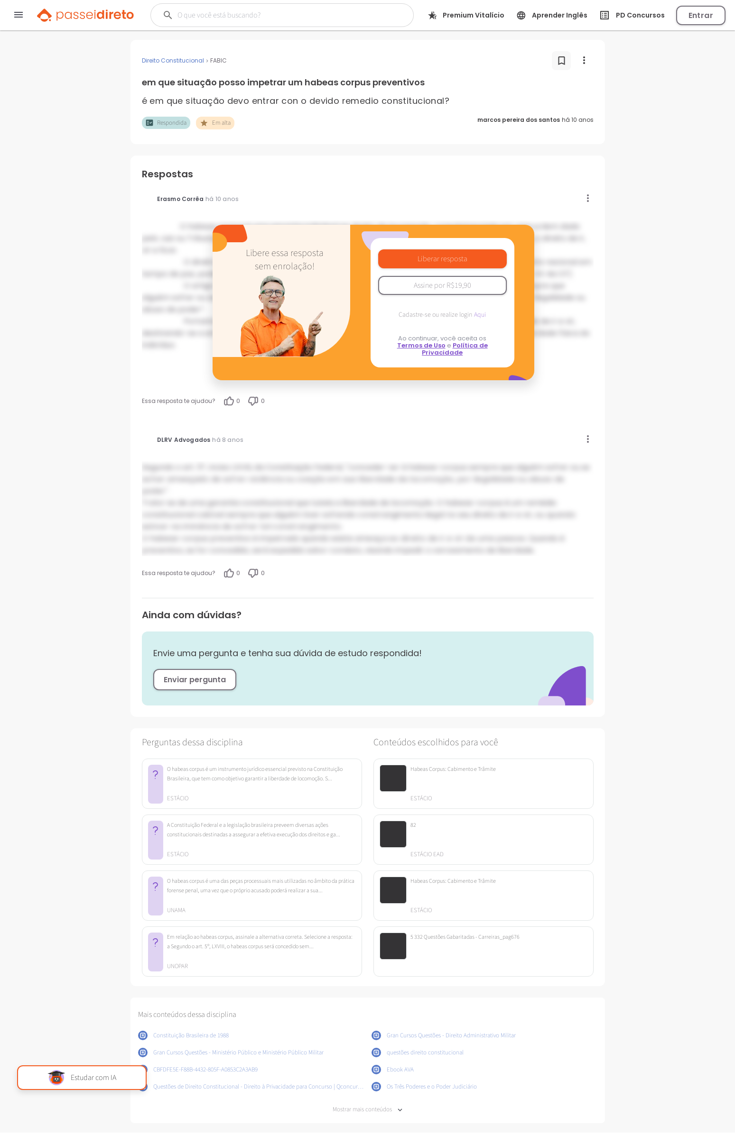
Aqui (480, 315)
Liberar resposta (442, 259)
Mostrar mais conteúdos (367, 1110)
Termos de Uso (421, 345)
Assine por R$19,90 (442, 285)
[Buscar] (270, 15)
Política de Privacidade (455, 349)
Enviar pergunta (195, 679)
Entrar (700, 15)
